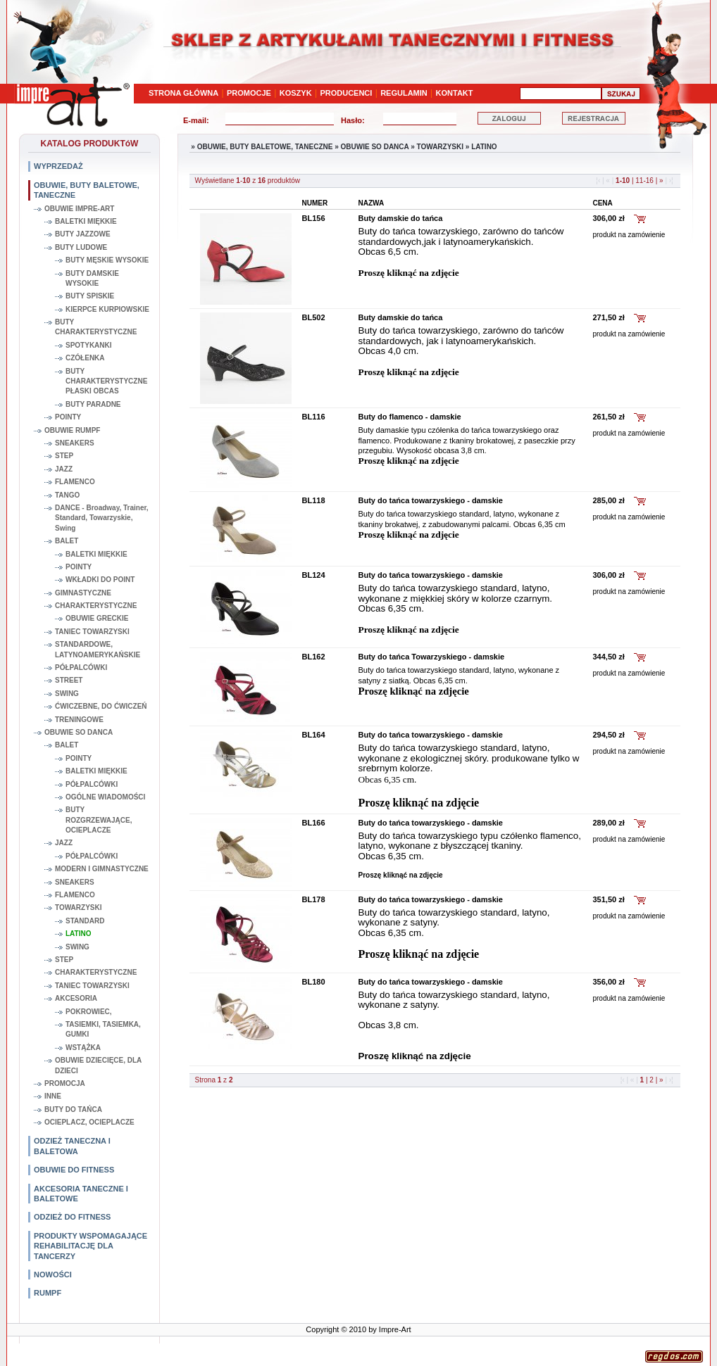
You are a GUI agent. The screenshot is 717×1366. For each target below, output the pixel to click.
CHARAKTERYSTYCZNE (96, 605)
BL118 (313, 500)
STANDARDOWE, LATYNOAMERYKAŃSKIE (97, 649)
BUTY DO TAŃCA (73, 1109)
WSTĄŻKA (83, 1047)
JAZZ (64, 469)
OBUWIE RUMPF (72, 430)
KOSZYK (296, 93)
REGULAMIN (404, 93)
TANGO (67, 495)
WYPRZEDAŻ (58, 166)
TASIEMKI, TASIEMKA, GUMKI (103, 1029)
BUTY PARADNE (93, 404)
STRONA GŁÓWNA (183, 93)
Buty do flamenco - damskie (409, 416)
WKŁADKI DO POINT (100, 579)
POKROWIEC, (89, 1012)
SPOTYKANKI (89, 345)
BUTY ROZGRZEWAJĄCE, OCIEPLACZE (99, 820)
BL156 (313, 218)
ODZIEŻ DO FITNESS (72, 1217)
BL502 (313, 317)
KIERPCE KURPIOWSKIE (107, 309)
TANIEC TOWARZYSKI (92, 631)
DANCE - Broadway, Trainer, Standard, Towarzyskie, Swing (102, 518)
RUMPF (47, 1293)
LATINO (78, 933)
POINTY (68, 417)
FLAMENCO (75, 482)
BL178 (313, 899)
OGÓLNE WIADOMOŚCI (105, 797)
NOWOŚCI (53, 1274)
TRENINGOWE (79, 719)
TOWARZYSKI (78, 907)
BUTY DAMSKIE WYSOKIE (92, 278)
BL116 (313, 416)
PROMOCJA (64, 1083)
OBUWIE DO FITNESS (74, 1169)
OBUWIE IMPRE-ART (79, 209)
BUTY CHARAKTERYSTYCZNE (96, 327)
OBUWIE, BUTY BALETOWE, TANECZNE (86, 190)
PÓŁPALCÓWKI (81, 667)
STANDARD (85, 921)
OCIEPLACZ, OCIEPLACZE (89, 1122)
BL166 (313, 822)
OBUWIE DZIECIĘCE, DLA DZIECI (98, 1065)
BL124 (313, 575)
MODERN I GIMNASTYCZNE (102, 869)
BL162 (313, 656)
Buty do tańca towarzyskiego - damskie (430, 500)
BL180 (313, 982)
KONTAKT (454, 93)
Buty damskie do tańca (400, 218)
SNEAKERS (74, 443)
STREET (68, 680)
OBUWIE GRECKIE (97, 618)
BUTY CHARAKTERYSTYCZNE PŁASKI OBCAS (106, 381)
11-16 (645, 180)
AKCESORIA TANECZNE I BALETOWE (81, 1193)
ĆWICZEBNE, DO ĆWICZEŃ (101, 706)
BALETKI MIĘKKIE (86, 221)
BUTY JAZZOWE (83, 234)
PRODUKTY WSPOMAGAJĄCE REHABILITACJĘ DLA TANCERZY (90, 1246)
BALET (66, 541)
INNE (52, 1096)
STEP (64, 456)
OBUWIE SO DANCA (78, 732)
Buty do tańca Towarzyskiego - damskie (431, 656)
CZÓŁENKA (85, 358)
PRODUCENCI (346, 93)
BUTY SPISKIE (90, 296)
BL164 (313, 735)
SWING (67, 693)
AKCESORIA (76, 998)
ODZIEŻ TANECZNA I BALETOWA (72, 1146)
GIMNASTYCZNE (83, 593)
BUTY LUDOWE (81, 247)
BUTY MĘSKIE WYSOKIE (107, 260)
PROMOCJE (249, 93)
